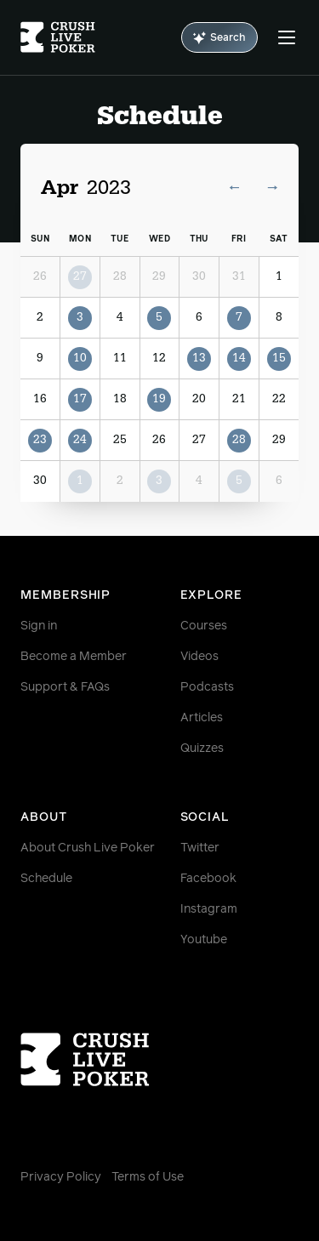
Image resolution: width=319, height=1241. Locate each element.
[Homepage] (57, 37)
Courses (203, 626)
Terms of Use (147, 1177)
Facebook (208, 879)
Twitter (199, 848)
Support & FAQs (65, 687)
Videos (199, 657)
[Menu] (287, 37)
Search (219, 37)
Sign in (38, 626)
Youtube (203, 940)
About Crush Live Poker (87, 848)
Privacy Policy (60, 1177)
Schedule (46, 879)
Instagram (208, 909)
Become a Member (73, 657)
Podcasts (207, 687)
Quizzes (202, 748)
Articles (201, 718)
